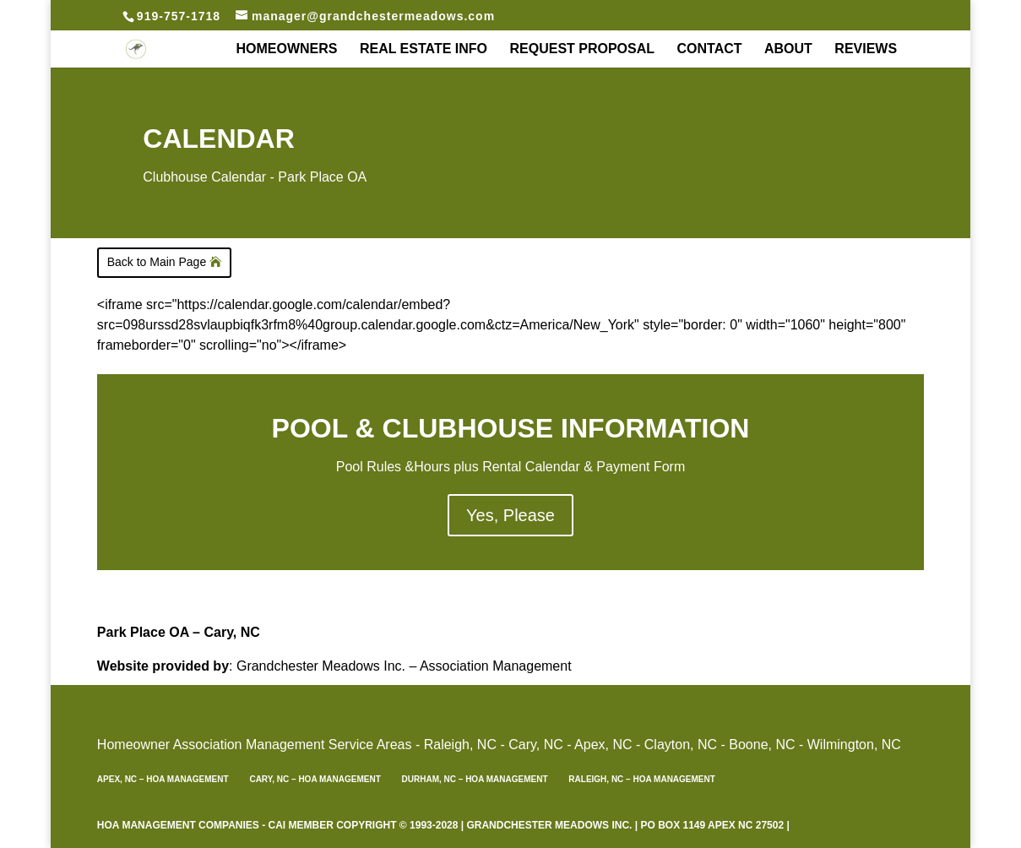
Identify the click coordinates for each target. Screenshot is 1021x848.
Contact (709, 49)
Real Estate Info (423, 49)
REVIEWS (865, 49)
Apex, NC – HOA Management (163, 779)
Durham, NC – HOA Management (475, 779)
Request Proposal (581, 49)
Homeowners (286, 49)
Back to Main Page (157, 262)
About (788, 49)
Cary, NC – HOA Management (314, 779)
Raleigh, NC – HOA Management (641, 779)
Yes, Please (510, 515)
